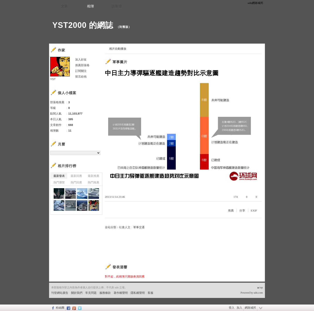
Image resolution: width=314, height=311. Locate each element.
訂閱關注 (81, 71)
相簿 (90, 6)
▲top (260, 287)
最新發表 (59, 175)
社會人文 (124, 227)
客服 (150, 292)
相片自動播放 (117, 48)
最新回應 (76, 175)
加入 (239, 307)
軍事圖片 (120, 62)
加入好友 (81, 59)
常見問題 (91, 292)
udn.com (258, 292)
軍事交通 (139, 227)
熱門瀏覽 (59, 182)
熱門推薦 (93, 182)
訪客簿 (116, 6)
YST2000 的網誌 (82, 25)
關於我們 (76, 292)
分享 (242, 210)
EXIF (254, 210)
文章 (64, 6)
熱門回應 (76, 182)
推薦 (231, 210)
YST (53, 79)
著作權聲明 (121, 292)
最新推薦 (93, 175)
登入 (231, 307)
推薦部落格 (82, 65)
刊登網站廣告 (59, 292)
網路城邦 (250, 307)
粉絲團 (60, 307)
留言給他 (81, 76)
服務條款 (105, 292)
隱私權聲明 (138, 292)
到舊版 (123, 27)
